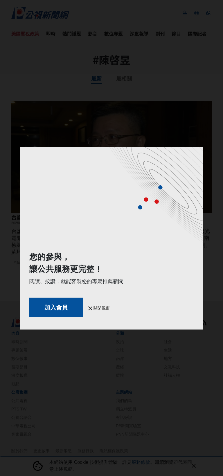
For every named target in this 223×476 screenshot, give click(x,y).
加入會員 (56, 307)
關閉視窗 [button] (99, 308)
